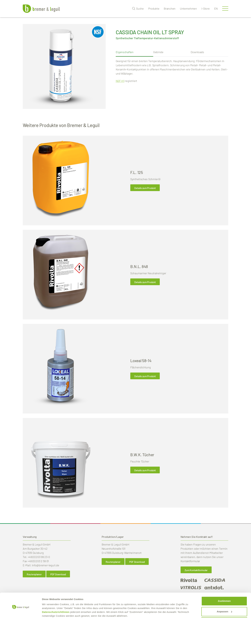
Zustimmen (224, 588)
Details (46, 611)
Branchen (169, 8)
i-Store (205, 8)
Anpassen (224, 598)
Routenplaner (34, 574)
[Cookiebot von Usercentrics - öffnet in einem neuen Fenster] (21, 611)
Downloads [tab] (197, 52)
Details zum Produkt (145, 187)
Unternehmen (188, 8)
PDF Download (58, 574)
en (216, 8)
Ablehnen (224, 609)
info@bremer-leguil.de (45, 565)
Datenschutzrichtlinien (55, 599)
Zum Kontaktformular (196, 570)
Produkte (153, 8)
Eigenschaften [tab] (125, 52)
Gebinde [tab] (158, 52)
